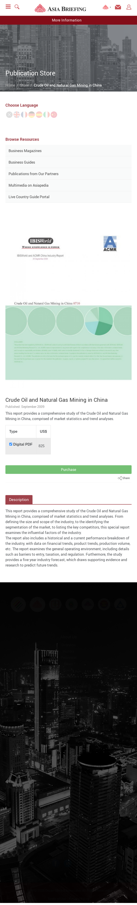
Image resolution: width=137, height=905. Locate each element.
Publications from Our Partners (33, 173)
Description (19, 499)
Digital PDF (22, 444)
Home (10, 85)
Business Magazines (25, 150)
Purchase (68, 469)
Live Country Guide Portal (29, 196)
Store (24, 85)
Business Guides (22, 162)
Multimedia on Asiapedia (29, 185)
